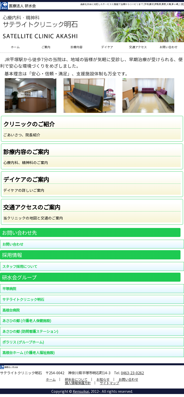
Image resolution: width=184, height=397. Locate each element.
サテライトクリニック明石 (23, 299)
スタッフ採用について (19, 266)
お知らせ (102, 379)
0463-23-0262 (132, 372)
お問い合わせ (169, 47)
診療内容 (77, 47)
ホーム (15, 47)
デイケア (107, 47)
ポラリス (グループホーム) (23, 342)
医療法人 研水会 (18, 5)
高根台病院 (11, 310)
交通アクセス (138, 47)
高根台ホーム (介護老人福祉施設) (28, 352)
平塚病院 (9, 288)
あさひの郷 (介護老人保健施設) (26, 320)
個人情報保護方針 (78, 383)
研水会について (76, 379)
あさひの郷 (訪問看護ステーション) (30, 331)
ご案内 (45, 47)
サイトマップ (109, 383)
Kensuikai (81, 391)
